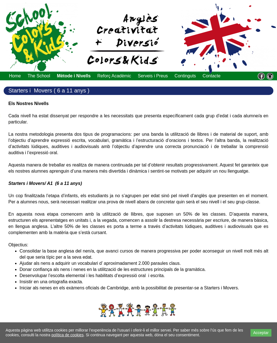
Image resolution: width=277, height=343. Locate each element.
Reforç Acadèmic (114, 75)
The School (39, 75)
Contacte (212, 75)
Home (15, 75)
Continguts (185, 75)
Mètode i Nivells (74, 75)
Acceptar (261, 332)
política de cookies (67, 335)
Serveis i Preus (153, 75)
